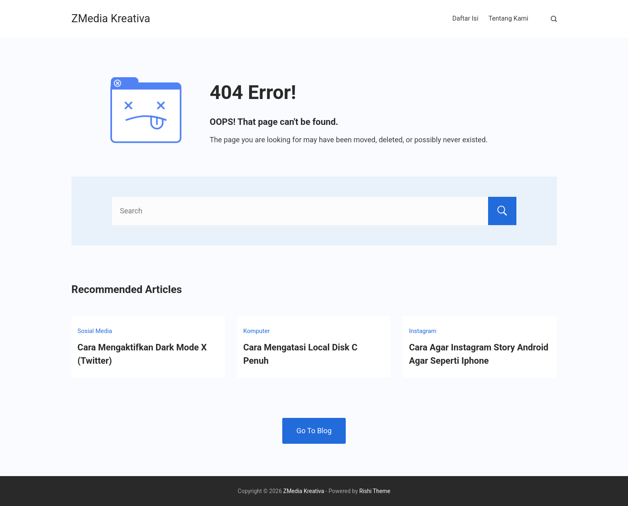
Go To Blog (314, 430)
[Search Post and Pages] (554, 19)
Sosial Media (95, 331)
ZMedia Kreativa (111, 18)
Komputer (256, 331)
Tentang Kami (508, 18)
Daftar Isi (465, 18)
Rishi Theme (374, 491)
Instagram (422, 331)
